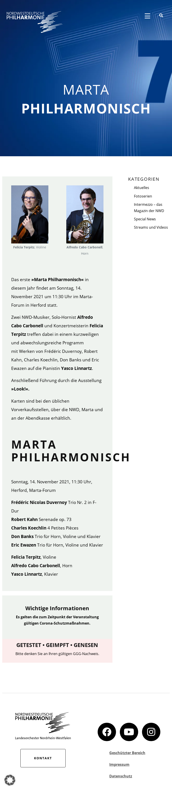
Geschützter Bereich (127, 752)
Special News (145, 219)
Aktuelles (141, 187)
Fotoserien (143, 196)
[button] (10, 780)
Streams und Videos (151, 227)
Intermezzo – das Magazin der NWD (149, 207)
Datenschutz (120, 776)
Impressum (119, 764)
